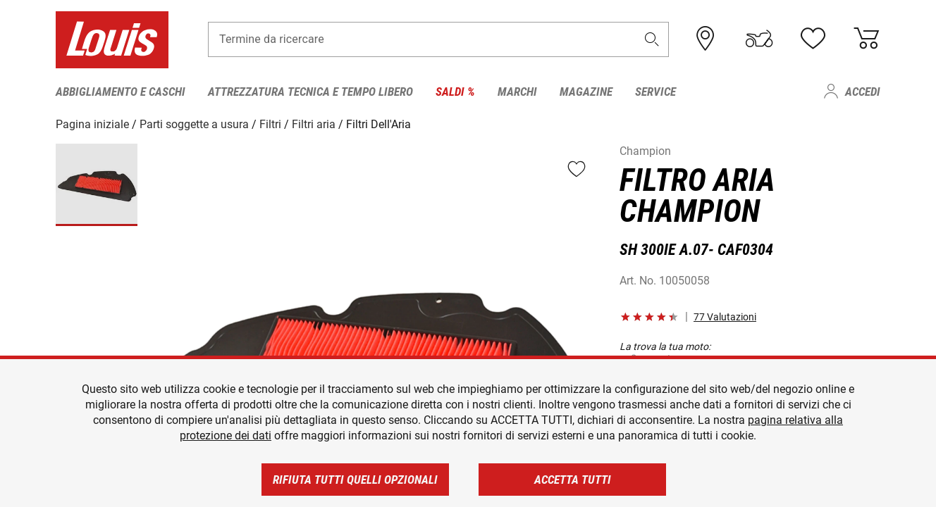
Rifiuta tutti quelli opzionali (355, 479)
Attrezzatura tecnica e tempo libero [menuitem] (310, 91)
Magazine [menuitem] (586, 91)
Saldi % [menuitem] (455, 91)
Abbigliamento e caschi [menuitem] (120, 91)
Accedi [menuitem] (862, 91)
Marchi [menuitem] (517, 91)
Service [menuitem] (655, 91)
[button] (652, 40)
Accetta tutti (572, 479)
